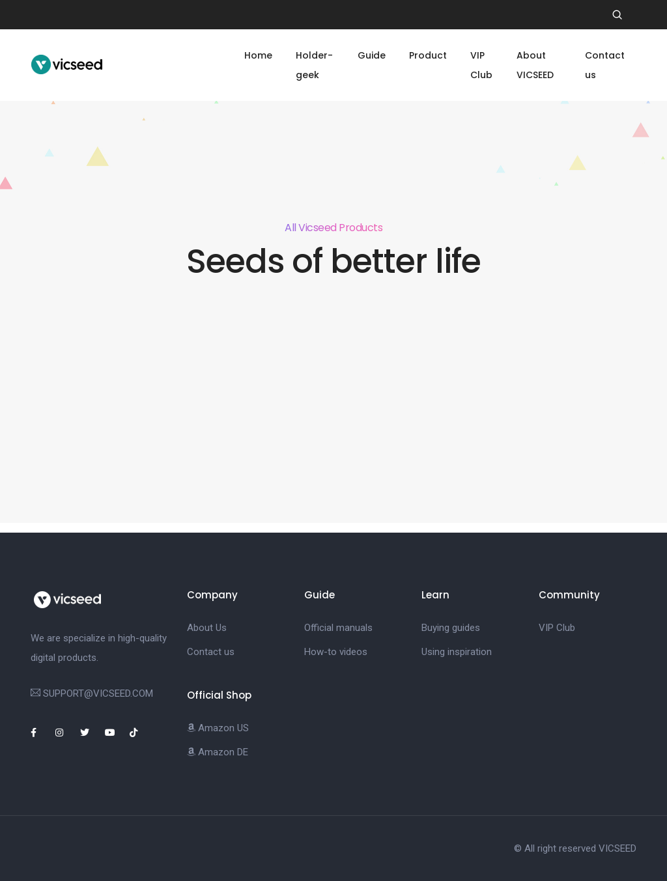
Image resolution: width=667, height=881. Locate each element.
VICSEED (617, 848)
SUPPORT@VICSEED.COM (98, 693)
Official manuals (338, 628)
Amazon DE (217, 752)
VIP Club (481, 65)
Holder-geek (314, 65)
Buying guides (450, 628)
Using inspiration (456, 652)
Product (428, 55)
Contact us (605, 65)
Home (258, 55)
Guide (372, 55)
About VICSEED (535, 65)
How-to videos (335, 652)
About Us (207, 628)
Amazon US (218, 728)
